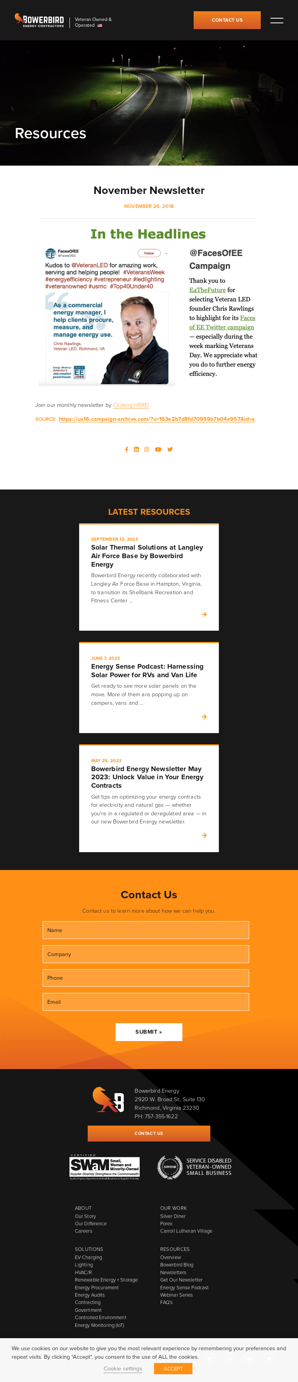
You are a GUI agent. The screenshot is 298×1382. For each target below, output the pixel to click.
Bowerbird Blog (177, 1264)
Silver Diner (173, 1216)
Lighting (84, 1264)
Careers (83, 1231)
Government (88, 1310)
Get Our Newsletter (181, 1279)
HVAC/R (83, 1272)
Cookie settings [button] (123, 1368)
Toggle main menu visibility (276, 20)
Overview (170, 1257)
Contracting (87, 1302)
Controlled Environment (100, 1317)
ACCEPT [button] (173, 1368)
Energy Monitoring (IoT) (99, 1325)
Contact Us (227, 20)
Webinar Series (176, 1295)
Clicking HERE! (131, 405)
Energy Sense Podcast (184, 1287)
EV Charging (88, 1257)
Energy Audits (90, 1295)
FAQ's (166, 1302)
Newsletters (173, 1272)
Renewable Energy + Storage (106, 1279)
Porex (166, 1223)
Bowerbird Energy (39, 20)
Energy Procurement (97, 1287)
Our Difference (91, 1223)
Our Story (85, 1216)
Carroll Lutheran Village (186, 1231)
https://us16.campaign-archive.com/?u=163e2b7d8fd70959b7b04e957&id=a (157, 419)
